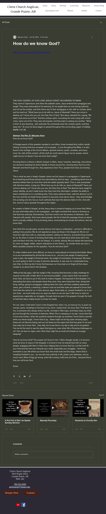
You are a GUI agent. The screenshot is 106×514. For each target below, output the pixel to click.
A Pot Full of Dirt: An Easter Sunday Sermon (18, 421)
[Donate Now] (11, 493)
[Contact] (31, 493)
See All (101, 395)
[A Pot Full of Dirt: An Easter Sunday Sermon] (18, 408)
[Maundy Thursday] (53, 408)
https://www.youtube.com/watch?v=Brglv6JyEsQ (31, 52)
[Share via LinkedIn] (25, 376)
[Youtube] (18, 505)
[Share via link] (30, 376)
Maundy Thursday (48, 420)
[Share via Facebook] (14, 376)
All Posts (6, 22)
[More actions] (91, 37)
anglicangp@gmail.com (19, 487)
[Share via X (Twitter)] (19, 376)
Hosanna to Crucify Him (86, 420)
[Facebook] (23, 505)
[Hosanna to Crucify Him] (88, 408)
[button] (101, 22)
